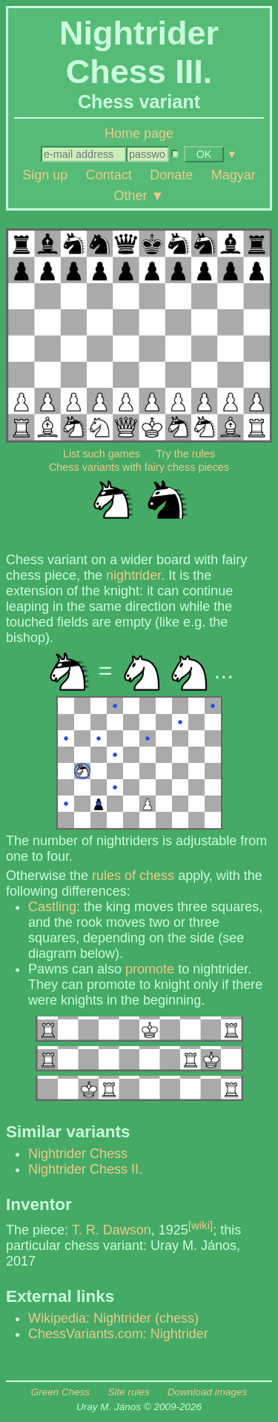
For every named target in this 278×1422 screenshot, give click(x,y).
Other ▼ (139, 195)
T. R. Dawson (111, 1230)
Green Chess (60, 1392)
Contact (109, 175)
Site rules (128, 1392)
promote (149, 969)
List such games (101, 454)
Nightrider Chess (78, 1153)
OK (204, 154)
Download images (207, 1392)
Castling (52, 906)
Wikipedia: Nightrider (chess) (113, 1318)
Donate (171, 175)
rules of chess (133, 875)
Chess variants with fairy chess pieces (139, 467)
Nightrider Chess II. (85, 1169)
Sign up (44, 175)
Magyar (233, 175)
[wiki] (200, 1225)
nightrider (133, 575)
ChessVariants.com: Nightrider (118, 1333)
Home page (139, 133)
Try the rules (185, 454)
